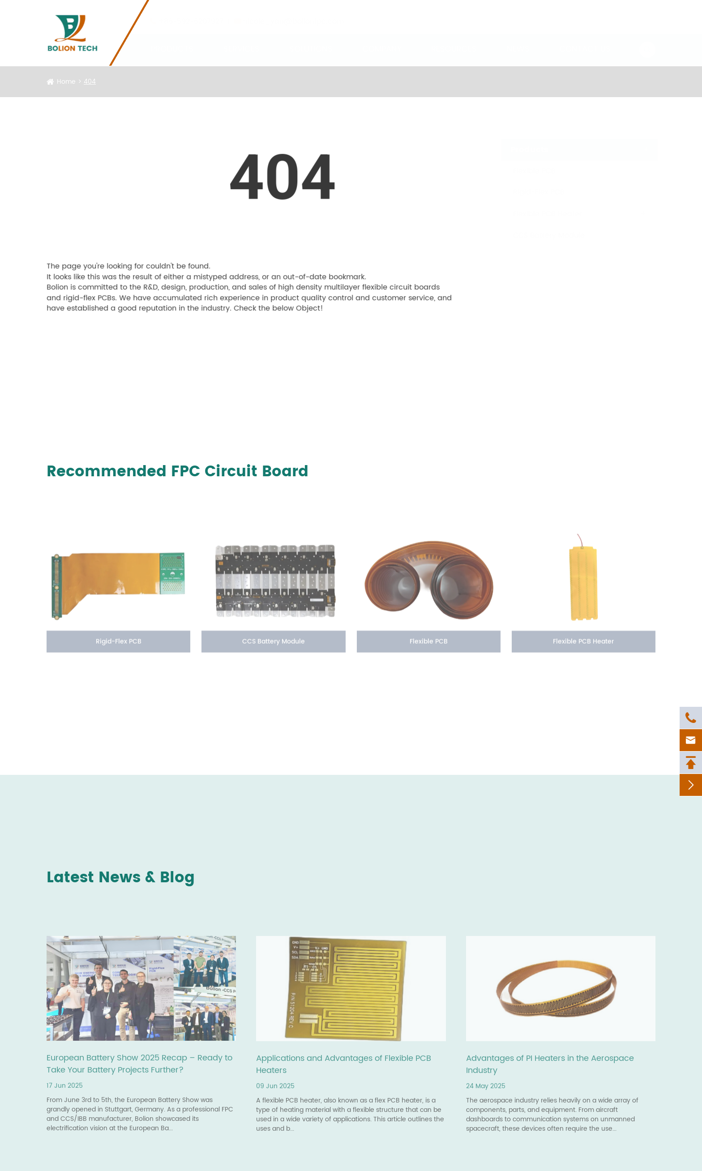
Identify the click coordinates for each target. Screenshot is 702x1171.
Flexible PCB (526, 171)
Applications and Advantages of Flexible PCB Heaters (343, 1066)
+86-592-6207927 (190, 13)
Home (66, 82)
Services (241, 40)
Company (382, 40)
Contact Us (585, 40)
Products (172, 40)
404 (90, 82)
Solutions (311, 40)
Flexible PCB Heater (539, 214)
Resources (454, 40)
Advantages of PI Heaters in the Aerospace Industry (550, 1066)
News (518, 40)
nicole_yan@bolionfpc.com (293, 13)
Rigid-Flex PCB (530, 192)
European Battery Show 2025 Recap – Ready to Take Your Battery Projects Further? (139, 1066)
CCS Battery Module (540, 235)
